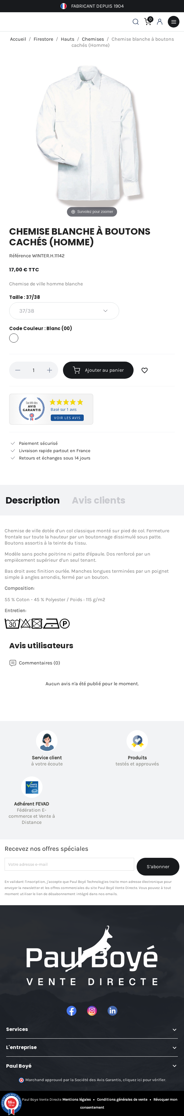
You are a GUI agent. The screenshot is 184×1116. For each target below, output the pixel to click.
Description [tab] (33, 500)
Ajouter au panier (98, 370)
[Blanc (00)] (13, 338)
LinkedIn (112, 1011)
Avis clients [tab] (99, 500)
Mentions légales (77, 1099)
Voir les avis (67, 417)
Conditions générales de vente (122, 1099)
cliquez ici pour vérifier (144, 1080)
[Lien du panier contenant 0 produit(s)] (147, 21)
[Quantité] (33, 370)
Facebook (71, 1011)
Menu (173, 22)
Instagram (92, 1011)
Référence (20, 256)
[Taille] (64, 310)
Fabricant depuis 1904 (92, 6)
